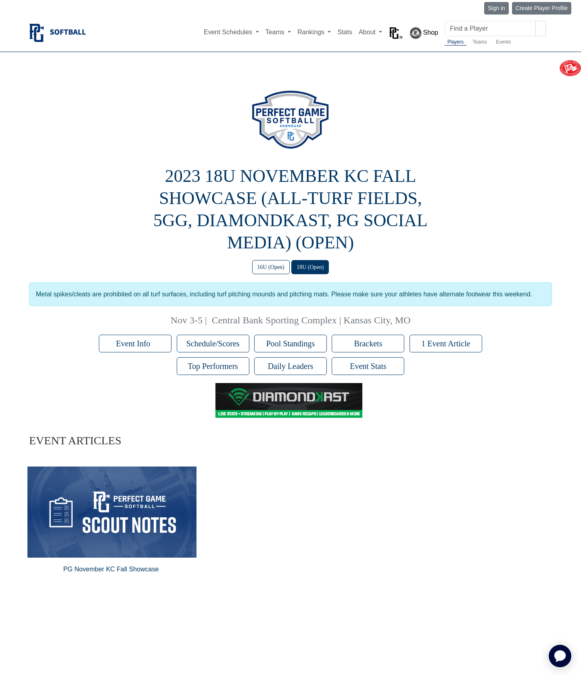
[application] (560, 656)
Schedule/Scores (212, 343)
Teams (479, 42)
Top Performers (213, 366)
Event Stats (368, 366)
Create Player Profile (542, 8)
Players (455, 42)
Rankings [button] (311, 32)
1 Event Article (445, 343)
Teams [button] (275, 32)
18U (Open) (310, 267)
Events (503, 42)
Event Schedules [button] (229, 32)
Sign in (496, 8)
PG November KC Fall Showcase (111, 569)
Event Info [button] (135, 343)
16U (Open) (270, 267)
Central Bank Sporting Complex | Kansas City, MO (311, 320)
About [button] (368, 32)
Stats (344, 32)
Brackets (368, 343)
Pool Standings (290, 343)
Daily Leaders (290, 366)
